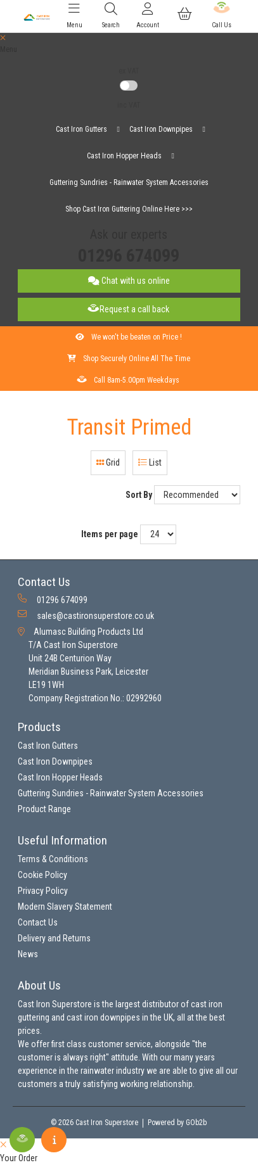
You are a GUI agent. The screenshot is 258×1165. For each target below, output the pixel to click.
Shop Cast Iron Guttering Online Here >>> (129, 209)
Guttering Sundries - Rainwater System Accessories (129, 182)
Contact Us (38, 922)
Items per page (109, 534)
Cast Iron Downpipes (161, 129)
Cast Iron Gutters (81, 129)
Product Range (44, 809)
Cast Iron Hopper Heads (124, 155)
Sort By (139, 495)
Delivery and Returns (54, 938)
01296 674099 (128, 255)
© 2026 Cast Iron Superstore (94, 1122)
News (28, 954)
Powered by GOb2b (177, 1122)
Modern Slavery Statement (65, 906)
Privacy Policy (43, 891)
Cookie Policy (42, 875)
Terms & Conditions (53, 859)
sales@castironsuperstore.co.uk (86, 615)
